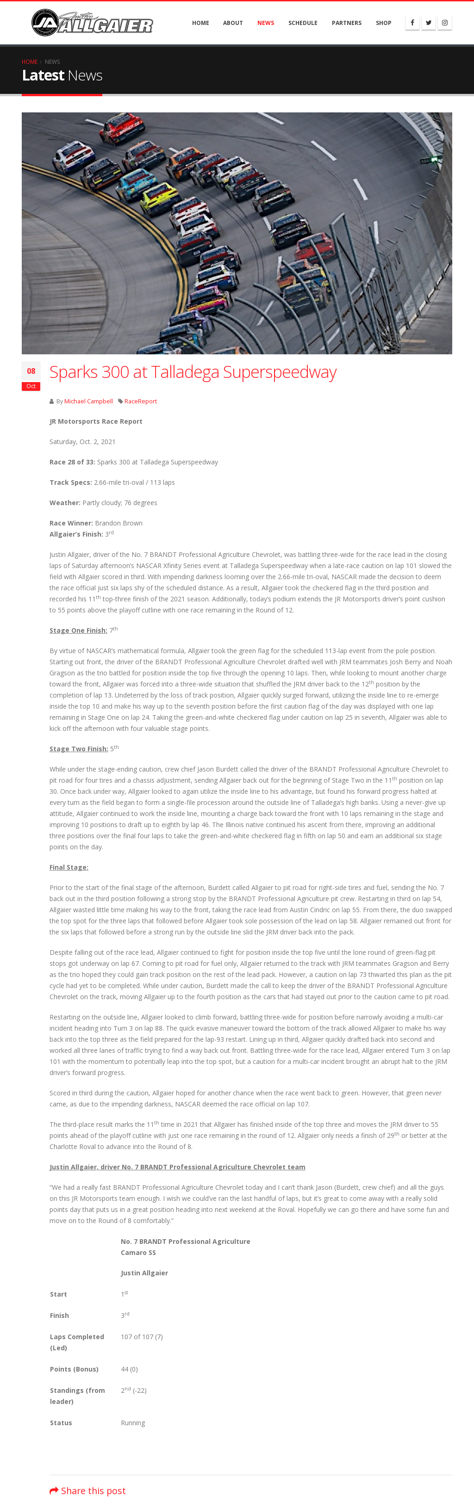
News (265, 23)
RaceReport (141, 401)
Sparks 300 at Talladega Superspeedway (193, 371)
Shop (384, 23)
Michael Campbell (88, 401)
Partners (347, 23)
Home (200, 23)
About (233, 23)
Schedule (303, 23)
